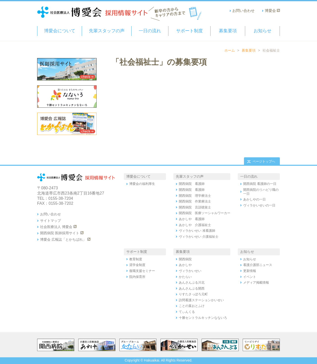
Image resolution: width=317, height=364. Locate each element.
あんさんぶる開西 (192, 288)
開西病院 (185, 259)
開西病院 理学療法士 (195, 196)
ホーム (229, 50)
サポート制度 (189, 30)
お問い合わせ (243, 10)
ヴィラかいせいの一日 (259, 205)
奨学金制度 (137, 265)
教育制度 (135, 259)
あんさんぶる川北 (192, 282)
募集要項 (228, 30)
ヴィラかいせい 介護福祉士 (198, 236)
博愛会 (270, 10)
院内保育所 (137, 277)
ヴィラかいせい (190, 271)
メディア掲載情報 (256, 282)
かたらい (185, 277)
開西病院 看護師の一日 (259, 184)
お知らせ (262, 30)
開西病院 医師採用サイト (59, 233)
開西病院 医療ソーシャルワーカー (204, 213)
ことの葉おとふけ (192, 306)
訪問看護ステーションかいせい (201, 300)
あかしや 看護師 (192, 219)
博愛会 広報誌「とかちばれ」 (63, 239)
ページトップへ (264, 161)
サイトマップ (50, 221)
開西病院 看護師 (192, 184)
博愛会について (59, 30)
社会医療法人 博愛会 (56, 227)
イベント (249, 277)
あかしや (185, 265)
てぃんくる (187, 312)
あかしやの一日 (254, 199)
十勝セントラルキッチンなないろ (203, 318)
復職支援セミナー (142, 271)
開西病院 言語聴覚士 (195, 207)
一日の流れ (150, 30)
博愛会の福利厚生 (142, 184)
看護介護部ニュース (257, 265)
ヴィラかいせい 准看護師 (197, 230)
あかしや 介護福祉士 (195, 225)
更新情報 (249, 271)
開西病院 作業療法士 (195, 201)
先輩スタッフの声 (107, 30)
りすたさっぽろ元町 (193, 294)
